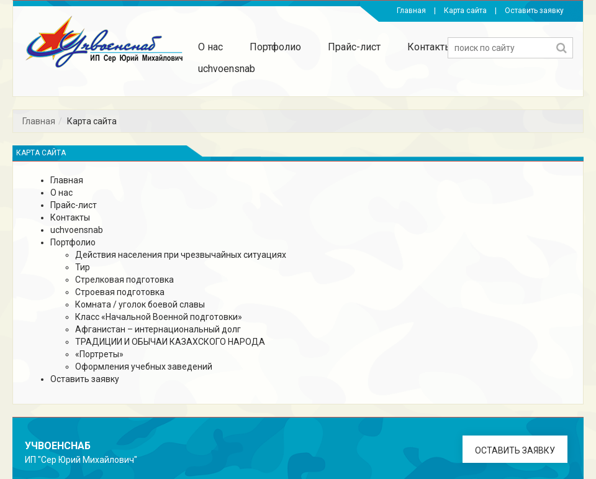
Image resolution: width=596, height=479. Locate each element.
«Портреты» (99, 354)
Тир (82, 267)
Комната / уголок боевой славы (140, 304)
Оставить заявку (534, 10)
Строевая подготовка (120, 292)
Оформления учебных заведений (143, 367)
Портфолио (275, 47)
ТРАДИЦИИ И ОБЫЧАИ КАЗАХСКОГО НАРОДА (170, 342)
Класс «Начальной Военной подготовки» (158, 317)
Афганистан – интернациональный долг (158, 329)
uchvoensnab (226, 69)
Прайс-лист (354, 47)
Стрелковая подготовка (124, 280)
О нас (210, 47)
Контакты (430, 47)
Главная (411, 10)
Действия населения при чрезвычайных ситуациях (180, 255)
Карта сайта (465, 10)
